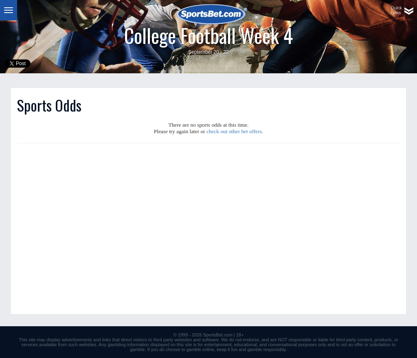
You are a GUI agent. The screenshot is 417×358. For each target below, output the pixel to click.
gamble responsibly (267, 349)
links (106, 339)
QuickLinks (396, 10)
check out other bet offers (234, 131)
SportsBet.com (218, 334)
